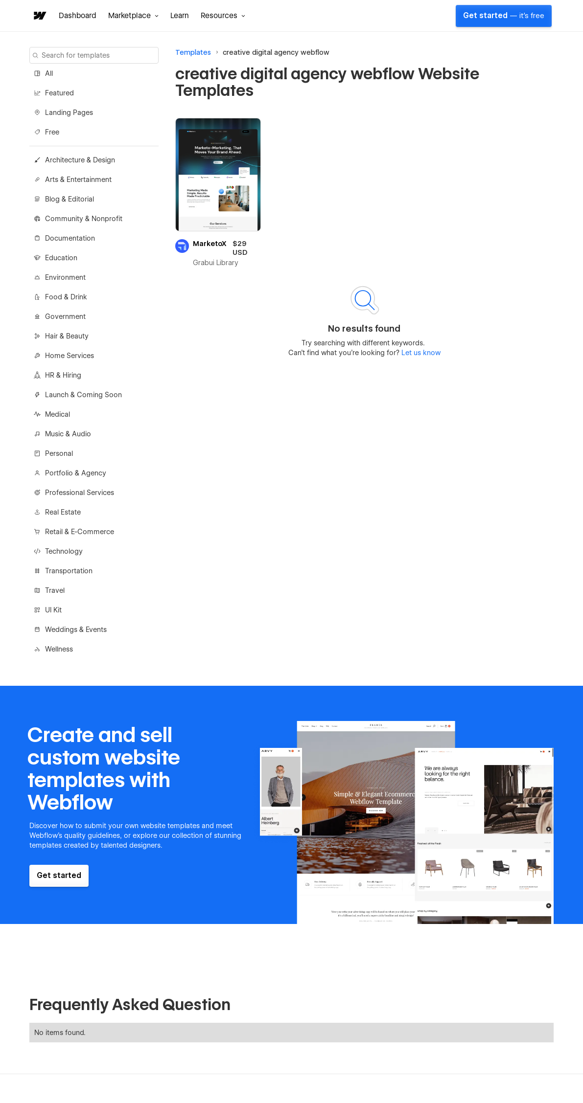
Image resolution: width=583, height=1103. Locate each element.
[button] (133, 15)
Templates (193, 52)
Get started (503, 15)
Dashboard (77, 15)
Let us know (420, 353)
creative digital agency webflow (276, 52)
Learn (179, 15)
